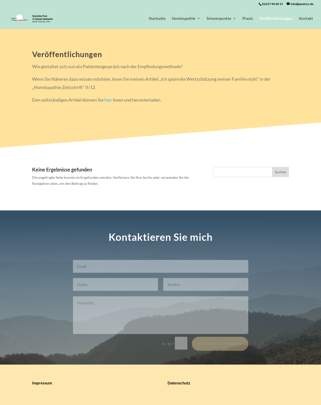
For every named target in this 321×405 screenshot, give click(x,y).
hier (108, 100)
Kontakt (306, 19)
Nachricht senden (220, 345)
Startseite (157, 19)
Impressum (42, 382)
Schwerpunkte (219, 19)
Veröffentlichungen (276, 19)
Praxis (248, 19)
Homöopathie (183, 19)
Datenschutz (179, 382)
